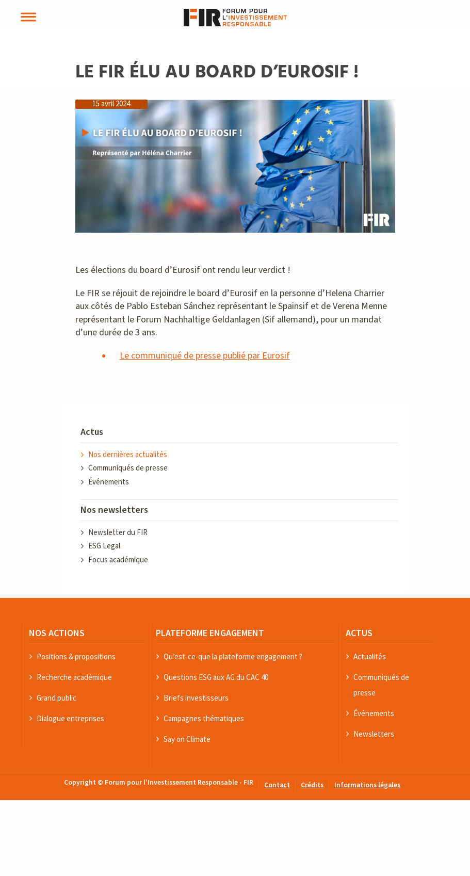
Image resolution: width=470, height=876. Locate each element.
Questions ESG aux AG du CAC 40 (216, 677)
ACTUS (359, 633)
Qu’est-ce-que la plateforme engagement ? (233, 656)
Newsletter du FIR (118, 532)
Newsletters (373, 734)
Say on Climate (187, 739)
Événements (108, 482)
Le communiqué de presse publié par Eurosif (205, 355)
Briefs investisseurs (196, 698)
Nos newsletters (114, 510)
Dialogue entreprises (70, 718)
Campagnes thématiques (204, 718)
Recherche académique (74, 677)
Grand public (56, 698)
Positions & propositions (76, 656)
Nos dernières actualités (127, 454)
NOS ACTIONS (57, 633)
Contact (277, 785)
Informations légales (367, 785)
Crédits (312, 785)
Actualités (369, 656)
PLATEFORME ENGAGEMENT (210, 633)
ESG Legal (104, 546)
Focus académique (118, 560)
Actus (91, 432)
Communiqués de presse (128, 468)
